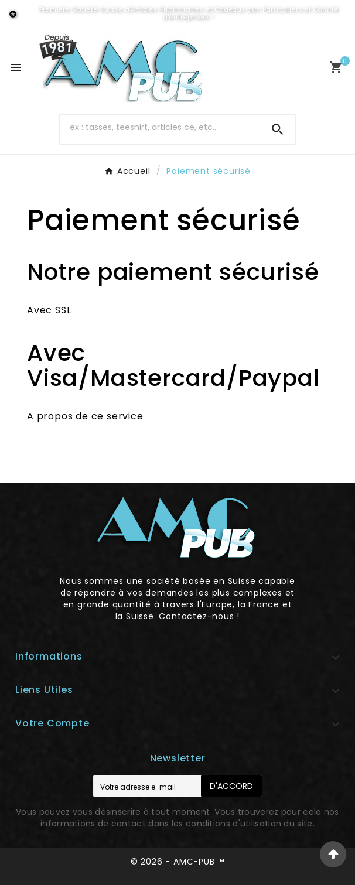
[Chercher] (160, 127)
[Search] (277, 129)
